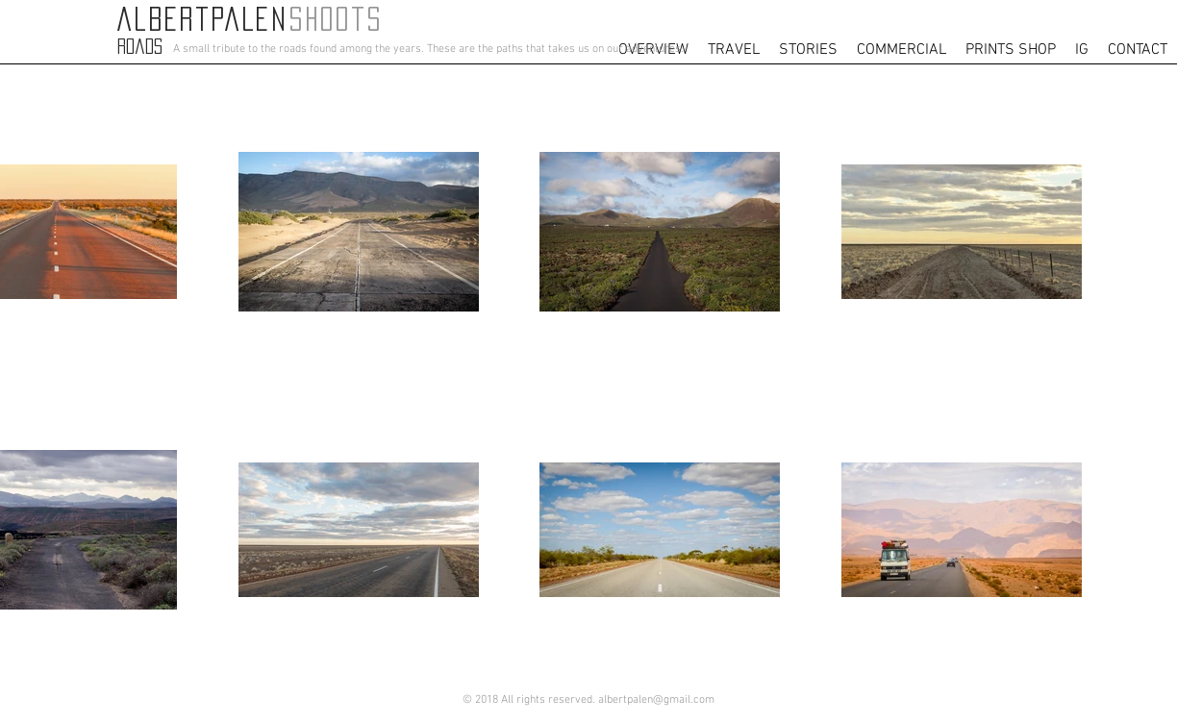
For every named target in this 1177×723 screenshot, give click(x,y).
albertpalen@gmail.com (656, 700)
